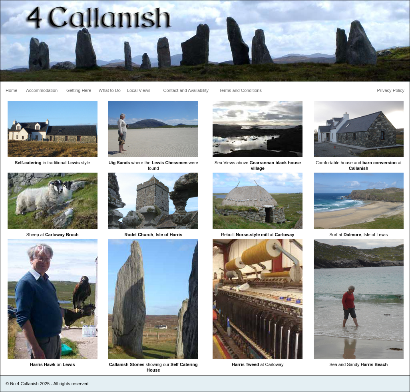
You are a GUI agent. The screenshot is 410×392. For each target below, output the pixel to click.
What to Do (110, 90)
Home (11, 90)
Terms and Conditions (240, 90)
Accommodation (42, 90)
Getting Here (78, 90)
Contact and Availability (186, 90)
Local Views (139, 90)
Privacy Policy (390, 90)
